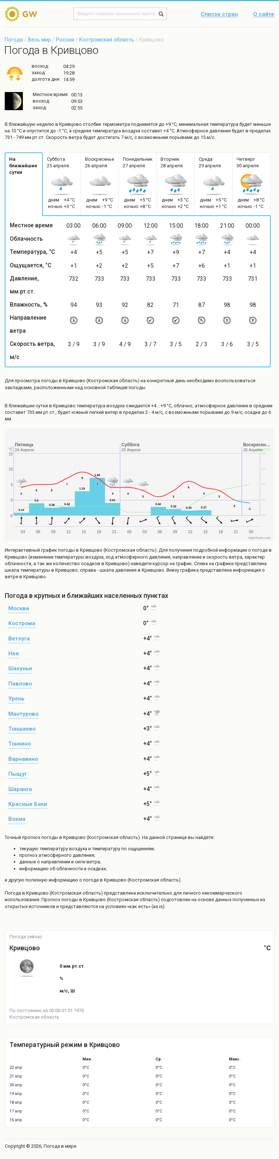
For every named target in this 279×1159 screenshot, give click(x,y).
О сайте (263, 14)
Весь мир (39, 40)
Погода (14, 40)
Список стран (219, 14)
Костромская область (106, 40)
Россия (65, 40)
